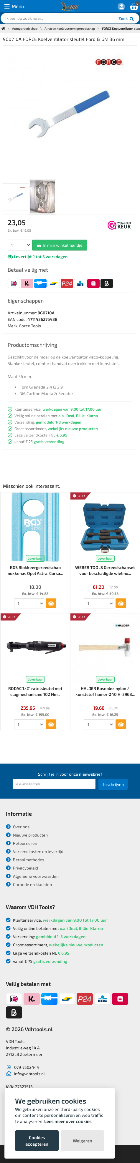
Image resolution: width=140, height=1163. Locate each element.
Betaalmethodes (25, 859)
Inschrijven (113, 784)
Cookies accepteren (36, 1141)
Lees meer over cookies (68, 1121)
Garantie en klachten (29, 884)
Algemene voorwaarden (32, 876)
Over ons (17, 826)
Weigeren (82, 1140)
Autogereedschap (24, 28)
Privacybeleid (22, 867)
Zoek (126, 19)
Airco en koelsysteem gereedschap (70, 28)
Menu (14, 6)
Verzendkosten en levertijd (34, 851)
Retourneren (21, 843)
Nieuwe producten (27, 834)
